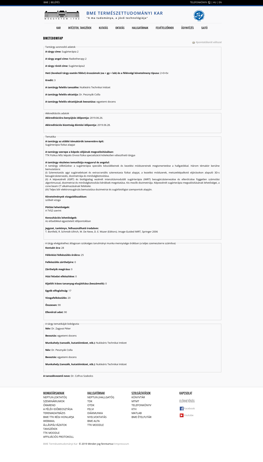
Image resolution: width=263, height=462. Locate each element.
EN (220, 2)
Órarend (49, 405)
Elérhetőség (187, 401)
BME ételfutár (141, 417)
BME (46, 2)
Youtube (188, 415)
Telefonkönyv (141, 405)
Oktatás (119, 28)
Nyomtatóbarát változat (207, 42)
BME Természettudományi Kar (124, 13)
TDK (89, 401)
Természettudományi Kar (63, 443)
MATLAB (137, 413)
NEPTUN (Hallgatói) (100, 397)
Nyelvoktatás (97, 417)
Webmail (49, 421)
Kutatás (103, 28)
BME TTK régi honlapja (58, 417)
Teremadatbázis (54, 413)
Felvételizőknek (165, 28)
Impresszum (122, 443)
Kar (58, 28)
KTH (134, 409)
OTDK (90, 405)
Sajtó (204, 28)
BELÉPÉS (55, 2)
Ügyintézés (187, 28)
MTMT (135, 401)
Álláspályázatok (55, 425)
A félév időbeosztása (58, 409)
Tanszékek (50, 429)
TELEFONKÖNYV (198, 2)
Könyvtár (138, 397)
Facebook (189, 408)
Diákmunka (95, 413)
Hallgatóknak (140, 28)
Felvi (90, 409)
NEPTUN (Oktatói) (55, 397)
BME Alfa (93, 421)
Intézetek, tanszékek (79, 28)
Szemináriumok (54, 401)
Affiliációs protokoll (58, 436)
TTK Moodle (51, 433)
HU (214, 2)
